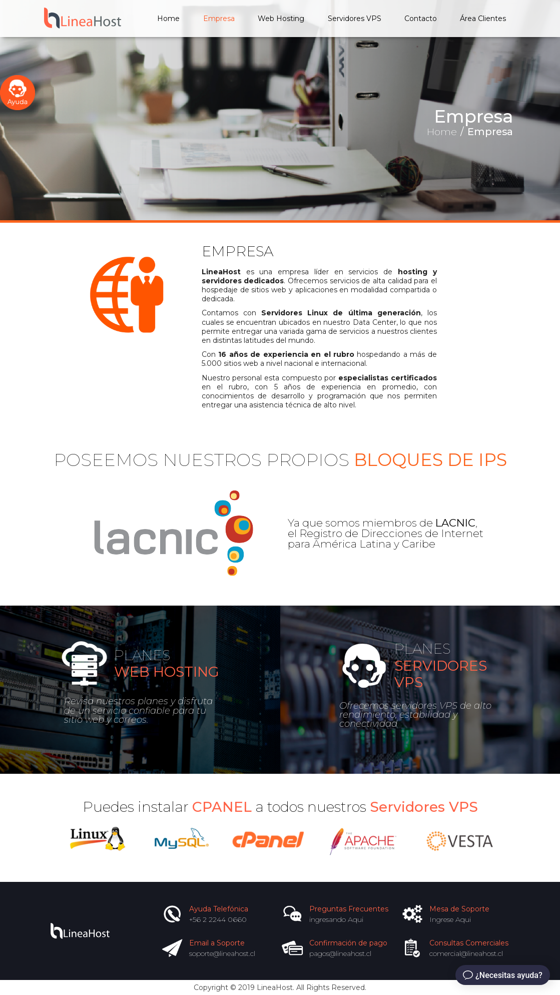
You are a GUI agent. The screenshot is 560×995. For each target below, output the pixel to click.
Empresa (219, 18)
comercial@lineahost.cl (466, 953)
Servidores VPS (354, 18)
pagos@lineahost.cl (340, 953)
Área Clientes (483, 18)
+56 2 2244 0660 (218, 919)
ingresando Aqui (336, 919)
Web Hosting (281, 18)
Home (168, 18)
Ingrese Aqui (450, 919)
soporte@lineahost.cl (222, 953)
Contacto (420, 18)
